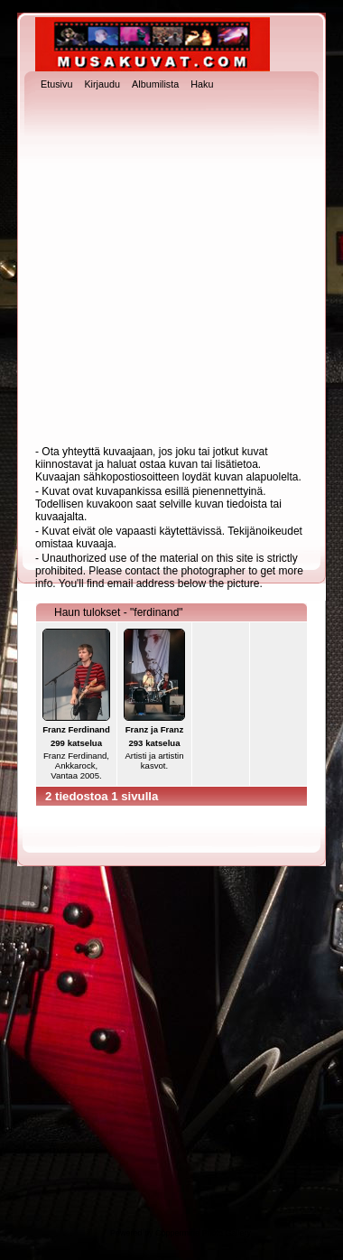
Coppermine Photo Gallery (203, 1232)
